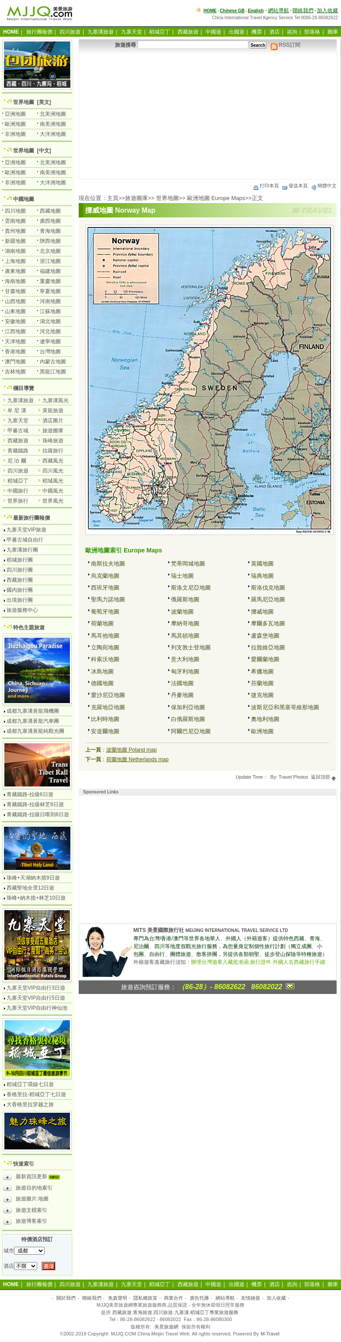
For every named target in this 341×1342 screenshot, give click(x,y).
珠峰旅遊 (52, 441)
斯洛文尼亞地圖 (191, 587)
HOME (210, 10)
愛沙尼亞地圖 (108, 695)
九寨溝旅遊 (100, 32)
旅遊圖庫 (136, 198)
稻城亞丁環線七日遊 (30, 1084)
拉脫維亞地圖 (268, 647)
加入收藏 (327, 10)
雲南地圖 (15, 221)
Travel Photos (293, 777)
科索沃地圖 (105, 659)
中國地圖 (23, 199)
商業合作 (173, 1298)
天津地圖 (15, 341)
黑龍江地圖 (53, 372)
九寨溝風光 (55, 400)
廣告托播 (199, 1298)
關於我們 (66, 1298)
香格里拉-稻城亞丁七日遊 (36, 1094)
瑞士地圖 (182, 576)
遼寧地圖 (50, 341)
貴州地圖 (15, 231)
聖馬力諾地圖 (108, 599)
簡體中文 (323, 185)
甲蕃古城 (17, 431)
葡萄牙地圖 (105, 611)
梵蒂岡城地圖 (188, 563)
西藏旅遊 (187, 32)
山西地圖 (15, 301)
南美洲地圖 (53, 124)
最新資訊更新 (33, 1177)
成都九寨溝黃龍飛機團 (33, 711)
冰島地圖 (102, 671)
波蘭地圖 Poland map (131, 750)
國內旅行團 (20, 590)
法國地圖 (182, 683)
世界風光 (52, 501)
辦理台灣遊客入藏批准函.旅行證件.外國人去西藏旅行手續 (258, 962)
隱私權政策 (145, 1298)
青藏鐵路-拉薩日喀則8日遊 (38, 814)
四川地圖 (15, 211)
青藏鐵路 (17, 451)
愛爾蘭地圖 (265, 659)
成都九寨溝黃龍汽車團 (33, 721)
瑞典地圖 (262, 576)
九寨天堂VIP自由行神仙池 (37, 1008)
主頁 (112, 198)
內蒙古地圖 (53, 362)
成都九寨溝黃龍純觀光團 (35, 731)
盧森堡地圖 (265, 635)
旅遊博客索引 (25, 1222)
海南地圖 (15, 281)
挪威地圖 (262, 611)
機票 (256, 32)
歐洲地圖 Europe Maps (216, 198)
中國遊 (213, 32)
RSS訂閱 (285, 45)
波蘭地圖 (182, 611)
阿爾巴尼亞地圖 (191, 731)
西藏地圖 (50, 211)
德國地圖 (102, 683)
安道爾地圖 (105, 731)
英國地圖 (262, 563)
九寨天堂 (131, 32)
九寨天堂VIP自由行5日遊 (36, 998)
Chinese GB (232, 10)
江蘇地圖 (50, 311)
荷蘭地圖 (102, 623)
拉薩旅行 (52, 451)
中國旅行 (17, 491)
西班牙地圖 (105, 587)
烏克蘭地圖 (105, 576)
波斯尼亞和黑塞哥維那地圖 (285, 707)
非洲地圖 (15, 134)
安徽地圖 (15, 321)
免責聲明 (117, 1298)
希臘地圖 (262, 671)
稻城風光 (52, 481)
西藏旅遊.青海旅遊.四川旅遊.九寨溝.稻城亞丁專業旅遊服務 (175, 1312)
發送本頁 (295, 185)
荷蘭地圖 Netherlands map (137, 759)
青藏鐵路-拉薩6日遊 (30, 794)
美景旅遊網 (166, 1326)
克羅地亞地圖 (108, 707)
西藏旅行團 (20, 580)
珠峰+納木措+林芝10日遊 (36, 898)
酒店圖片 (52, 420)
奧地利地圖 (265, 719)
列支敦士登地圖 (191, 647)
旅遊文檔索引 (25, 1211)
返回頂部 (324, 777)
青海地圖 (50, 231)
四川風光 (52, 471)
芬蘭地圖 (262, 683)
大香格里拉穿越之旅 (30, 1104)
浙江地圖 (50, 261)
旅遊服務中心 (22, 610)
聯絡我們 (302, 10)
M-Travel (270, 1333)
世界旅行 (17, 501)
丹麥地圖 (182, 695)
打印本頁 (266, 185)
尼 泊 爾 (16, 461)
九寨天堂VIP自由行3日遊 (36, 988)
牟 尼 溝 (16, 410)
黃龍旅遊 (52, 410)
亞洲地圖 (15, 114)
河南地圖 (50, 301)
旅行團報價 (39, 32)
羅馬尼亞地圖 (268, 599)
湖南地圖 (15, 251)
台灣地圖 (50, 351)
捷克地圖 (262, 695)
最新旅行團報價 (31, 518)
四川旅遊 (69, 32)
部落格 (312, 32)
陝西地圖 (50, 241)
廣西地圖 (50, 221)
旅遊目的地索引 (27, 1189)
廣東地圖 (15, 271)
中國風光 (52, 491)
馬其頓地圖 (185, 635)
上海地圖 (15, 261)
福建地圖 (50, 271)
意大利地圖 (185, 659)
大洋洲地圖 (53, 134)
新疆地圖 (15, 241)
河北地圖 (50, 331)
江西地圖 (15, 331)
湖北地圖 (50, 321)
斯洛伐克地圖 (268, 587)
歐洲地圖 (262, 731)
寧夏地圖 (50, 291)
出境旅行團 (20, 600)
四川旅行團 (20, 570)
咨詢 (292, 32)
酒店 (274, 32)
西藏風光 (52, 461)
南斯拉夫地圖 (108, 563)
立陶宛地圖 (105, 647)
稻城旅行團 (20, 560)
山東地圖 (15, 311)
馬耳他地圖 (105, 635)
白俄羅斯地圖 (188, 719)
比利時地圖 (105, 719)
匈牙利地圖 (185, 671)
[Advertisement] (208, 116)
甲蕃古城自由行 (25, 540)
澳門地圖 (15, 362)
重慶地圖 (50, 281)
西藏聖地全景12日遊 (30, 888)
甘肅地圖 (15, 291)
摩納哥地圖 (185, 623)
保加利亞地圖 (188, 707)
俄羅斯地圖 (185, 599)
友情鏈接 (250, 1298)
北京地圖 (50, 251)
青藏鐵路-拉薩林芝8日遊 (35, 804)
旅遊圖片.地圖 (26, 1200)
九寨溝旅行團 (22, 550)
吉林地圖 (15, 372)
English (256, 10)
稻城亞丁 (159, 32)
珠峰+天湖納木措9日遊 (33, 878)
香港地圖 (15, 351)
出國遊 (236, 32)
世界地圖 (167, 198)
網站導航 (278, 10)
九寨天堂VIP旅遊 (26, 530)
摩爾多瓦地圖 (268, 623)
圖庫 (332, 32)
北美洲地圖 (53, 114)
